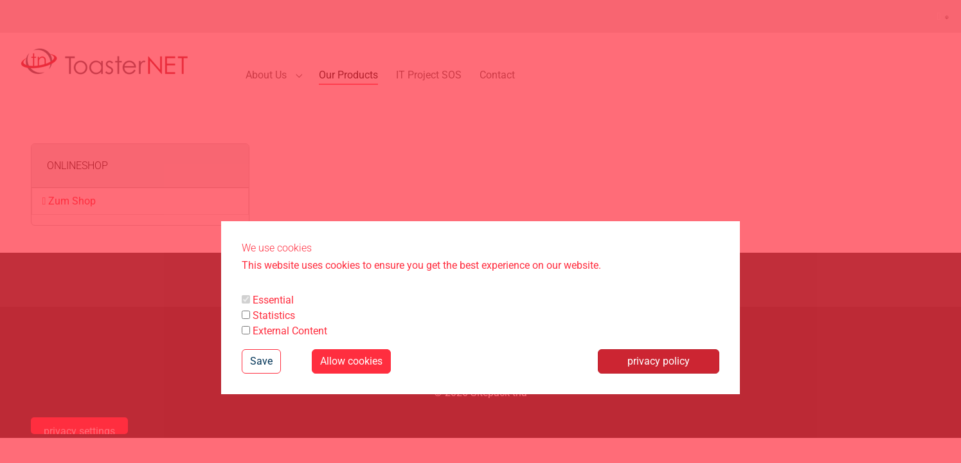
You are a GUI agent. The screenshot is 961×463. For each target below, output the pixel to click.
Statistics (268, 315)
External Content (284, 331)
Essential (268, 300)
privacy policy (658, 361)
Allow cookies (351, 361)
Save (261, 361)
